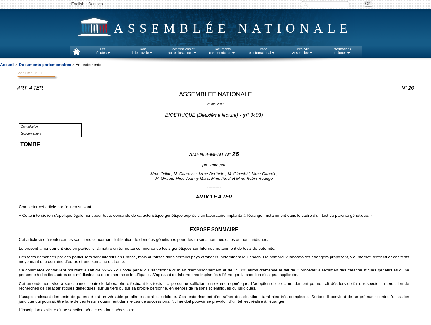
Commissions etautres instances (182, 50)
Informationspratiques (341, 50)
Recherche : (306, 4)
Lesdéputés (103, 50)
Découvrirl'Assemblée (302, 50)
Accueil (7, 64)
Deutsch (95, 4)
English (78, 4)
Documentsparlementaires (222, 50)
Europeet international (262, 50)
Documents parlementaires (45, 64)
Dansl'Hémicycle (142, 50)
